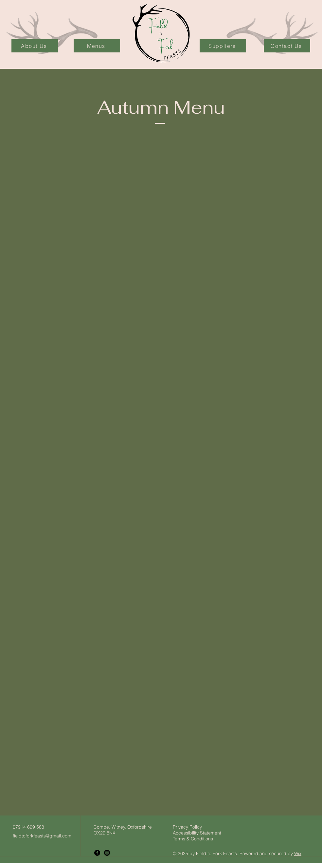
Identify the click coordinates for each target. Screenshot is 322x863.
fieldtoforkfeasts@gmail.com (42, 836)
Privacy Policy (187, 827)
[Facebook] (97, 852)
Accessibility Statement (197, 833)
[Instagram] (107, 852)
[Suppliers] (223, 45)
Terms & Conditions (193, 839)
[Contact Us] (287, 45)
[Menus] (97, 45)
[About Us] (34, 45)
